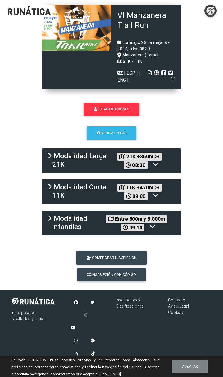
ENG (122, 80)
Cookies (175, 312)
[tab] (111, 160)
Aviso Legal (178, 306)
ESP (130, 73)
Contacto (176, 300)
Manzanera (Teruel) (138, 55)
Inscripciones (128, 300)
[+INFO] (115, 373)
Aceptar (190, 366)
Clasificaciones (130, 306)
